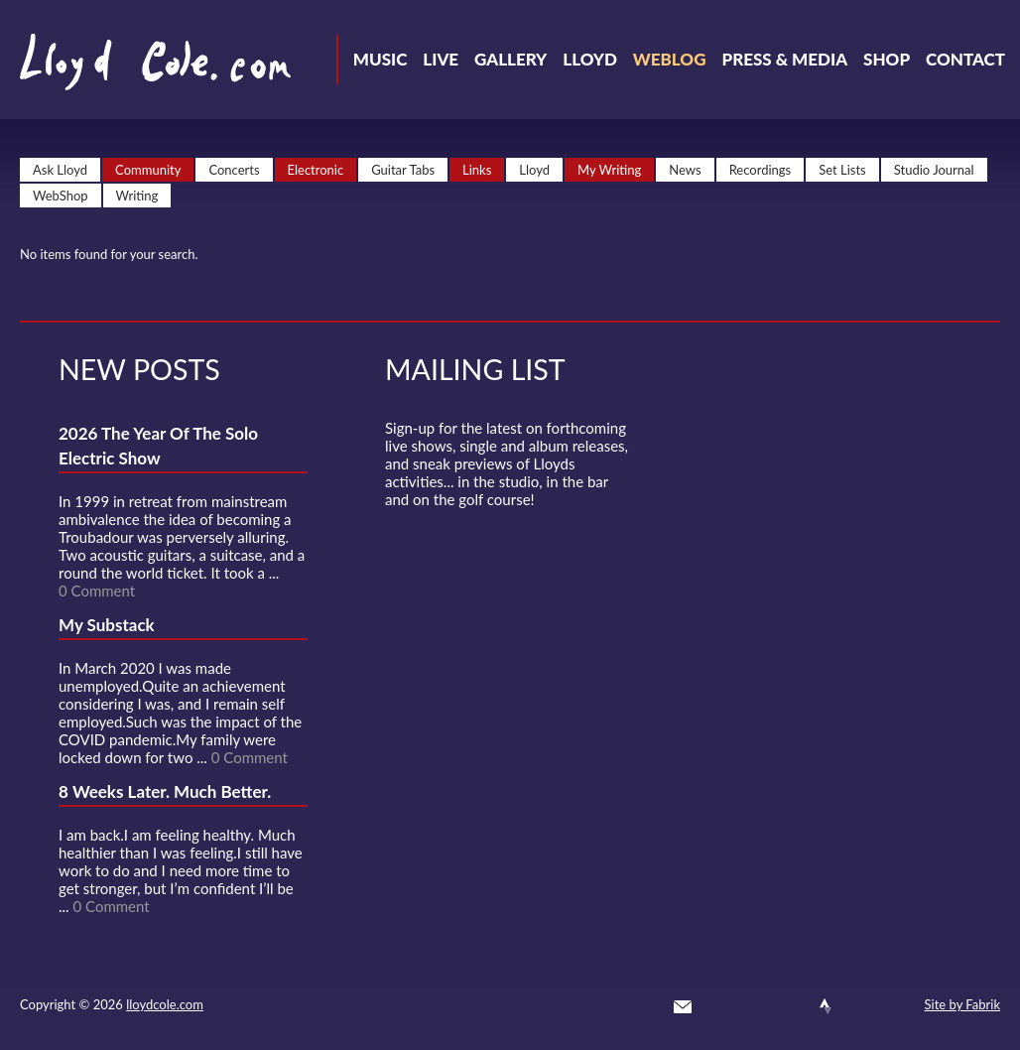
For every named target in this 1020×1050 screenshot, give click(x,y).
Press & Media (784, 59)
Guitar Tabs (403, 170)
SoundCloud (790, 1006)
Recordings (760, 170)
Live (440, 59)
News (685, 170)
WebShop (60, 195)
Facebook (754, 1006)
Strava (825, 1006)
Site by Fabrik (962, 1004)
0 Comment (97, 590)
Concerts (233, 170)
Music (380, 59)
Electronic (316, 170)
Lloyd (590, 59)
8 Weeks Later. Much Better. (165, 791)
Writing (137, 195)
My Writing (609, 170)
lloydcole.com (164, 1004)
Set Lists (842, 170)
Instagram (861, 1006)
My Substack (107, 624)
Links (476, 170)
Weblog (669, 59)
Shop (886, 59)
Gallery (510, 59)
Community (148, 170)
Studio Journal (934, 170)
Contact (965, 59)
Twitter (718, 1006)
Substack (897, 1006)
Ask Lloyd (60, 170)
